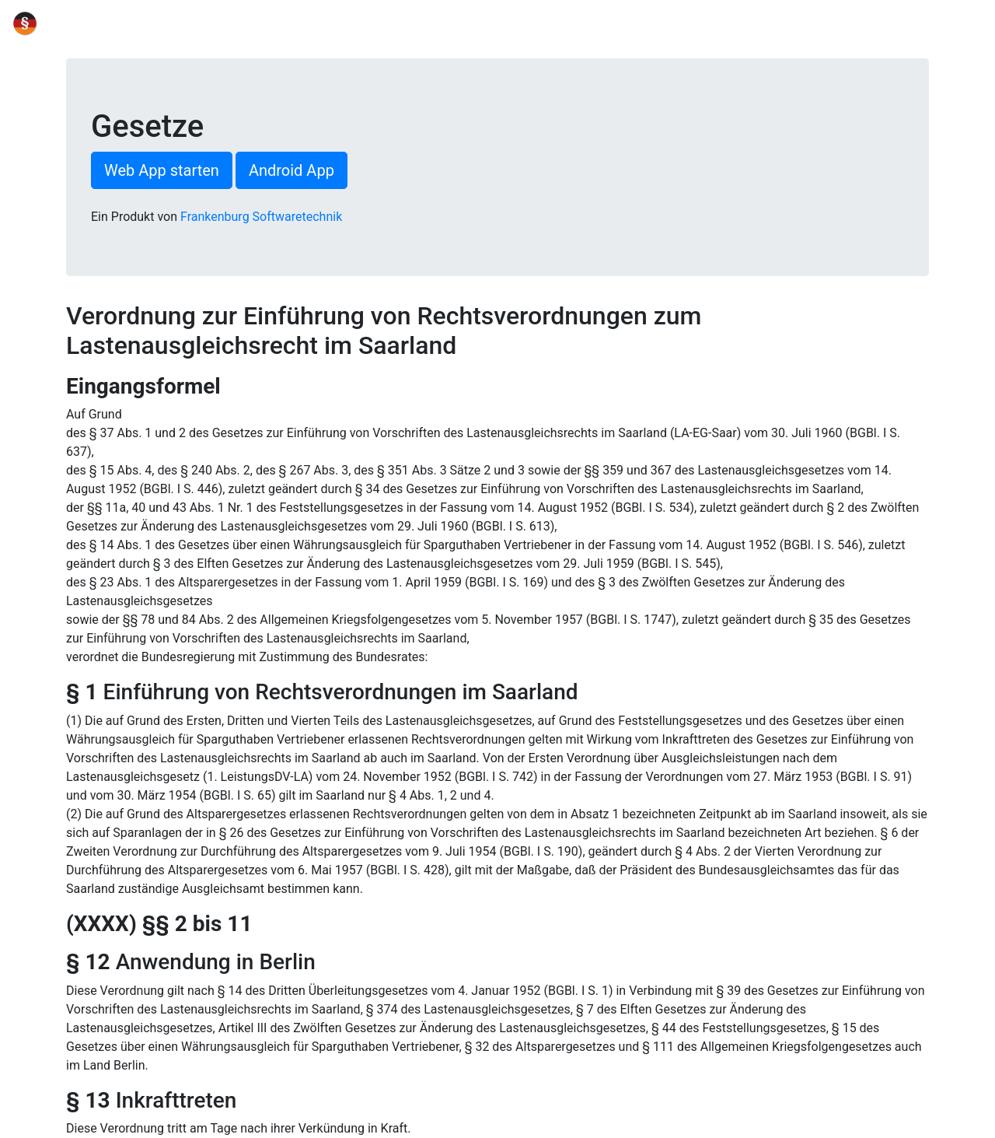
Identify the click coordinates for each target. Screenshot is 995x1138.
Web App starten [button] (161, 170)
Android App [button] (291, 170)
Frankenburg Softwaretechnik (261, 216)
